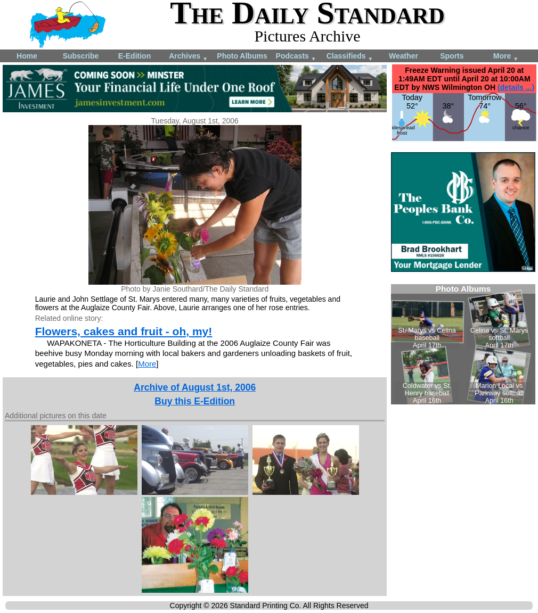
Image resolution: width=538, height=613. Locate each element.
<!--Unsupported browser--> (463, 344)
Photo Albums (242, 56)
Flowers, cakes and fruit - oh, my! (124, 331)
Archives (188, 57)
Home (27, 56)
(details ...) (516, 87)
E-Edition (134, 56)
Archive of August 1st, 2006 (195, 387)
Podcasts (296, 57)
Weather (403, 56)
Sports (451, 56)
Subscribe (81, 56)
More (505, 57)
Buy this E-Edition (194, 401)
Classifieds (350, 57)
